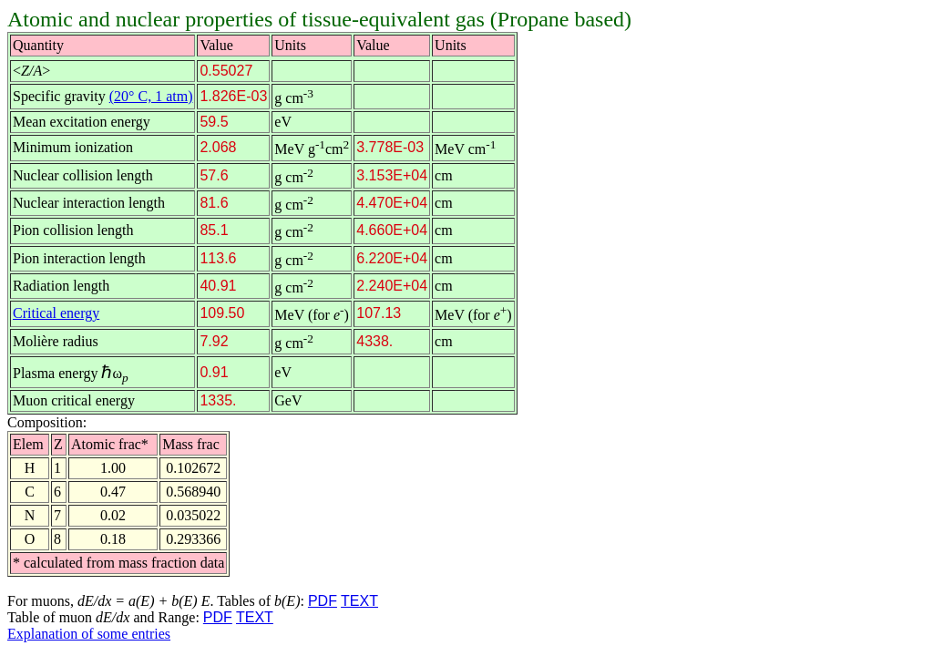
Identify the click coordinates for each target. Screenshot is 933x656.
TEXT (359, 601)
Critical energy (56, 313)
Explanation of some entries (88, 633)
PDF (322, 601)
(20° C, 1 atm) (151, 96)
